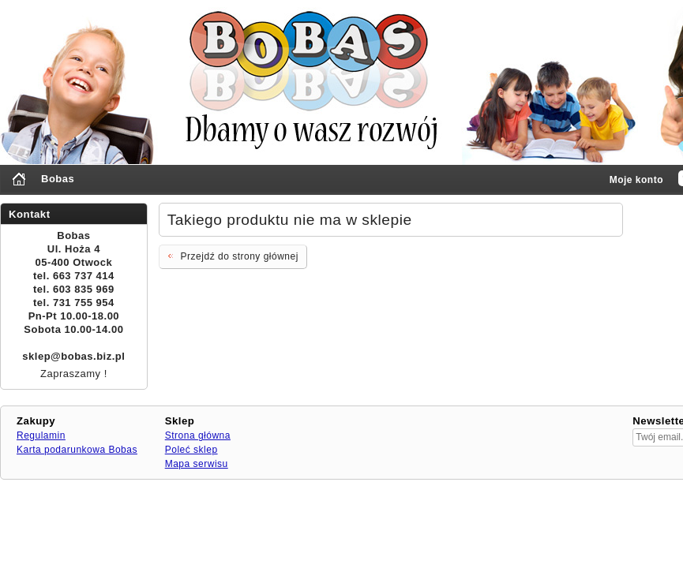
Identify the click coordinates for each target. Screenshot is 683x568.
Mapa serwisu (196, 463)
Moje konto (636, 179)
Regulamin (41, 435)
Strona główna (198, 435)
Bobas (57, 179)
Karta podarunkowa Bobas (77, 449)
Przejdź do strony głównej (231, 255)
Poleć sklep (191, 449)
